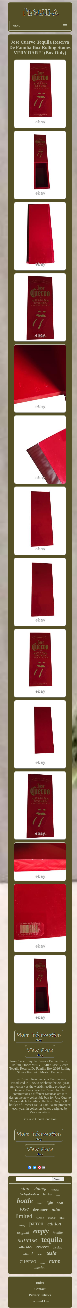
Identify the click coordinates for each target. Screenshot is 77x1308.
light (50, 1202)
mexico (40, 1267)
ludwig (22, 1225)
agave (51, 1217)
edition (54, 1223)
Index (40, 1283)
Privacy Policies (40, 1295)
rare (54, 1260)
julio (56, 1209)
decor (40, 1203)
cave (58, 1195)
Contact (39, 1289)
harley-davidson (29, 1194)
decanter (40, 1209)
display (57, 1247)
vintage (40, 1188)
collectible (25, 1247)
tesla (51, 1253)
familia (58, 1233)
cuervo (28, 1261)
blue (62, 1217)
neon (39, 1254)
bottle (25, 1200)
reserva (42, 1247)
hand (42, 1263)
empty (41, 1231)
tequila (51, 1240)
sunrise (27, 1240)
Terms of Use (40, 1301)
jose (24, 1208)
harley (47, 1194)
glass (40, 1217)
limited (23, 1216)
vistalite (55, 1190)
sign (25, 1188)
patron (36, 1223)
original (23, 1233)
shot (60, 1203)
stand (28, 1253)
